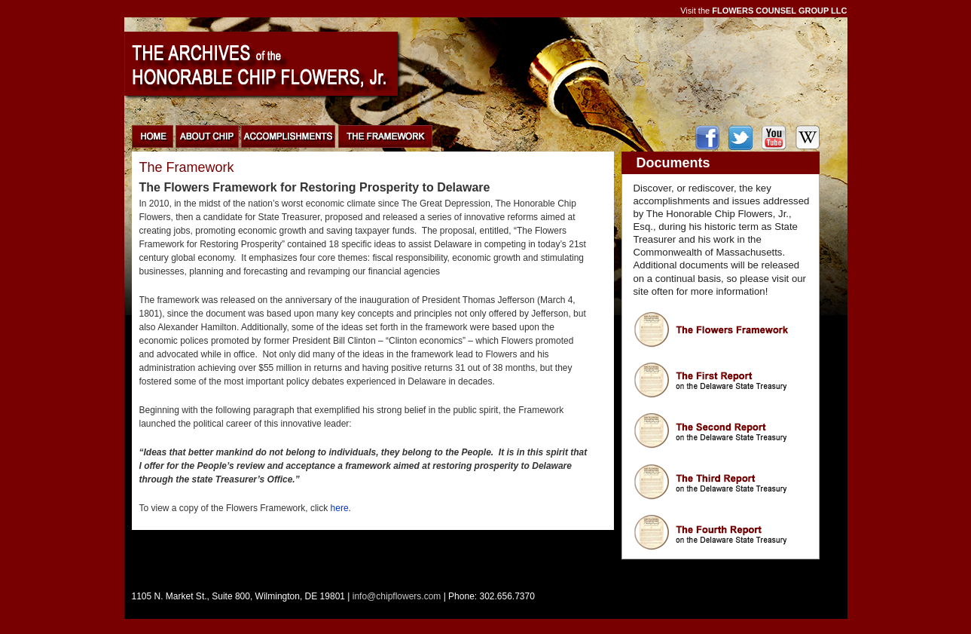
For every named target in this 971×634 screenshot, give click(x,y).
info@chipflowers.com (397, 596)
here (340, 508)
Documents (673, 162)
